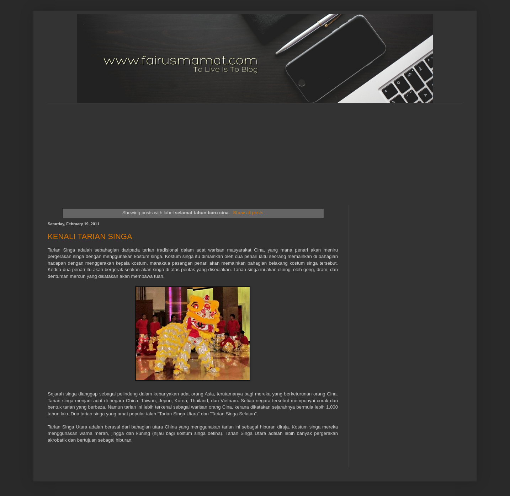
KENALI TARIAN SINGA (90, 236)
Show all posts (248, 212)
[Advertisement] (220, 147)
